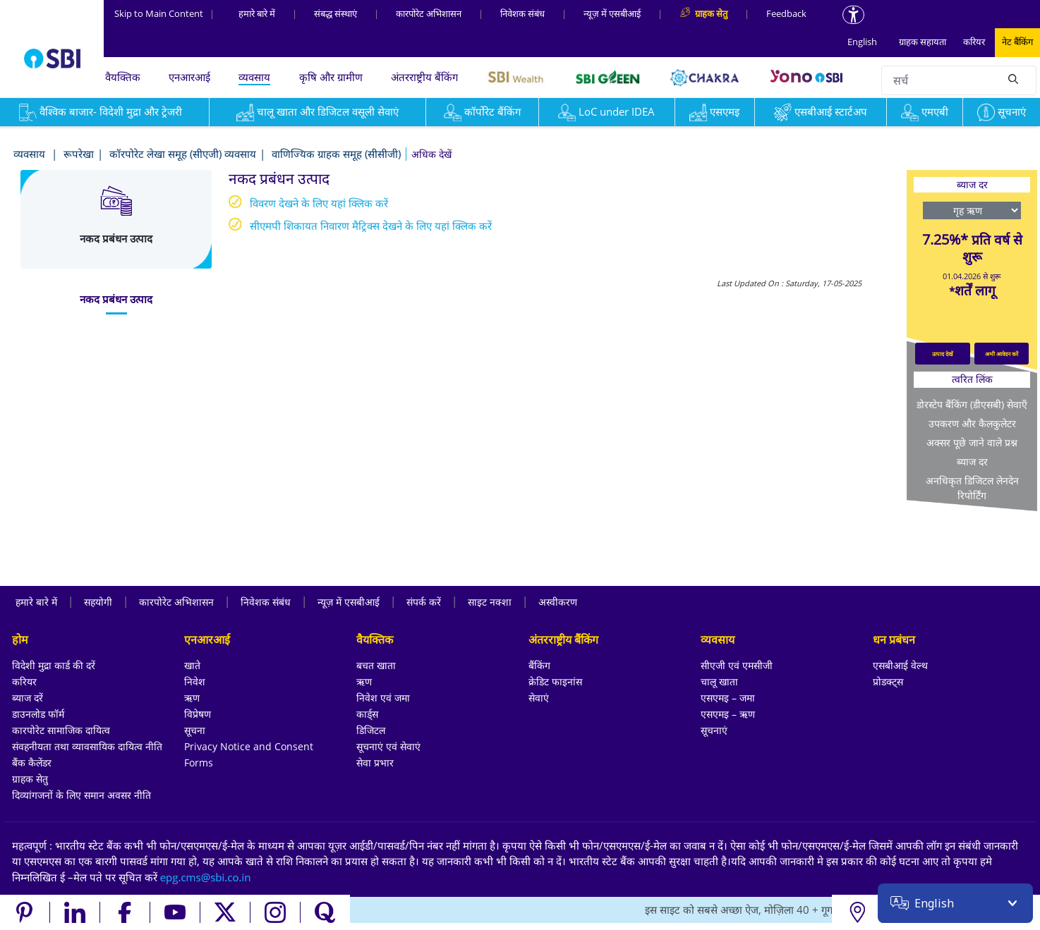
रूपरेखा (79, 154)
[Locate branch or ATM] (857, 912)
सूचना (194, 730)
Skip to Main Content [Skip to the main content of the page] (164, 13)
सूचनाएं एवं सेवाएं (388, 746)
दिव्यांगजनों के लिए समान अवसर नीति (81, 795)
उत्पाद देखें (942, 353)
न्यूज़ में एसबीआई (612, 13)
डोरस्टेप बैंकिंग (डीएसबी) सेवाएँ (972, 404)
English (862, 41)
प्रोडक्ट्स (888, 681)
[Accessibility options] (853, 15)
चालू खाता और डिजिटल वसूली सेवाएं (317, 111)
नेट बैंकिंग (1017, 41)
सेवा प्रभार (375, 762)
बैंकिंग (539, 665)
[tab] (115, 299)
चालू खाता (719, 681)
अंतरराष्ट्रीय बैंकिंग (424, 77)
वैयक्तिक (122, 77)
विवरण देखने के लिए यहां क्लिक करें (319, 203)
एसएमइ (714, 111)
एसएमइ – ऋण (728, 714)
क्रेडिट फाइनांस (555, 681)
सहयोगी (98, 601)
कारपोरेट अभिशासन (428, 13)
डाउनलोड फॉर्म (38, 714)
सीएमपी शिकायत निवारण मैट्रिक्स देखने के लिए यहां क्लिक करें (371, 226)
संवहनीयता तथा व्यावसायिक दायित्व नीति (87, 746)
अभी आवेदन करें (1001, 353)
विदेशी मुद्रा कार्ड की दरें (53, 665)
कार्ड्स (367, 714)
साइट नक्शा (490, 601)
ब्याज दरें (27, 697)
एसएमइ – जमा (728, 697)
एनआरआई (189, 77)
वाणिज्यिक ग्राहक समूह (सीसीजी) (336, 154)
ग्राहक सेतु (30, 778)
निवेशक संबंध (522, 13)
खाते (192, 665)
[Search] (1013, 78)
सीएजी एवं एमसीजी (737, 665)
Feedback (786, 13)
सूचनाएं (1001, 111)
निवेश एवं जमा (383, 697)
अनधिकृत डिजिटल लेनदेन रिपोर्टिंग (972, 488)
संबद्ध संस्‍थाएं (335, 13)
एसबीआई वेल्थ (900, 665)
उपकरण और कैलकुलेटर (972, 423)
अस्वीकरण (557, 601)
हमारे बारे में (256, 13)
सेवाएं (538, 697)
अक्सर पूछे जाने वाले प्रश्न (971, 442)
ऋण (192, 697)
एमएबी (924, 111)
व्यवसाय (254, 77)
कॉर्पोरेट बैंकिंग (482, 111)
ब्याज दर (972, 461)
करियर (974, 41)
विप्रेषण (197, 714)
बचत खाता (376, 665)
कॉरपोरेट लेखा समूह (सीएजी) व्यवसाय (182, 154)
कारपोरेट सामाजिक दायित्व (61, 730)
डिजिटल (370, 730)
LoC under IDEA (606, 111)
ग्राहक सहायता (922, 41)
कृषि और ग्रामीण (331, 77)
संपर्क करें (423, 601)
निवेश (194, 681)
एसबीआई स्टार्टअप (820, 111)
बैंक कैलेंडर (32, 762)
